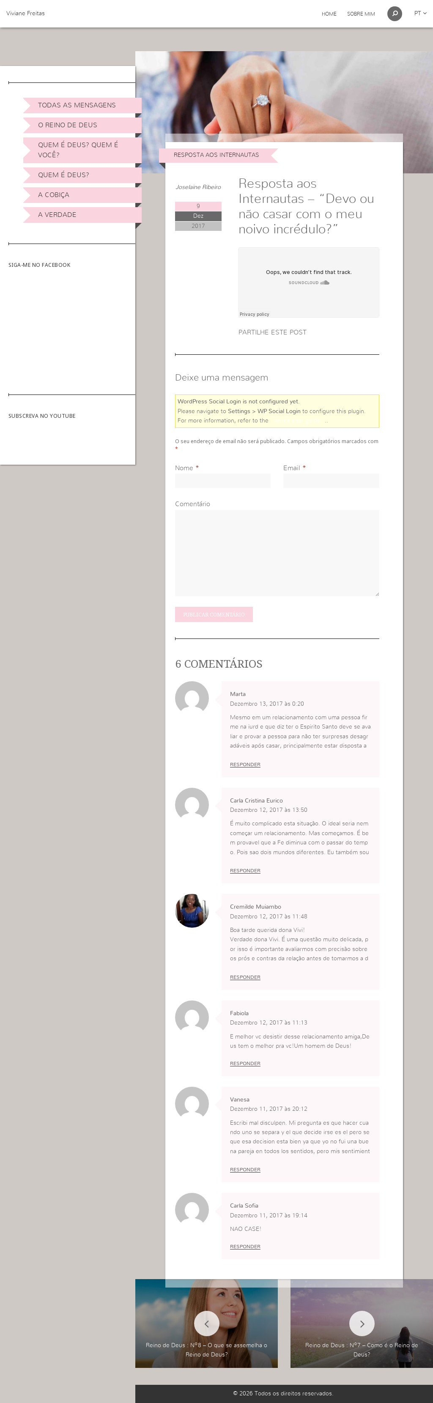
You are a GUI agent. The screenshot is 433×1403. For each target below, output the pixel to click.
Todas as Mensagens (77, 105)
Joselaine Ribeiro (198, 187)
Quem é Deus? (63, 175)
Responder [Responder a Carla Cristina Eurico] (245, 870)
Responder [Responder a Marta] (245, 764)
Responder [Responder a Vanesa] (245, 1169)
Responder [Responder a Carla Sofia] (245, 1246)
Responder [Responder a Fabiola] (245, 1063)
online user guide (297, 421)
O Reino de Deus (67, 125)
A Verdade (57, 214)
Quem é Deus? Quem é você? (78, 150)
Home (329, 13)
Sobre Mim (361, 13)
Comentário (192, 504)
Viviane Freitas (25, 13)
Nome (184, 468)
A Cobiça (53, 195)
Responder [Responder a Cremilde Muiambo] (245, 977)
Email (291, 468)
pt (420, 13)
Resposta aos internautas (216, 155)
